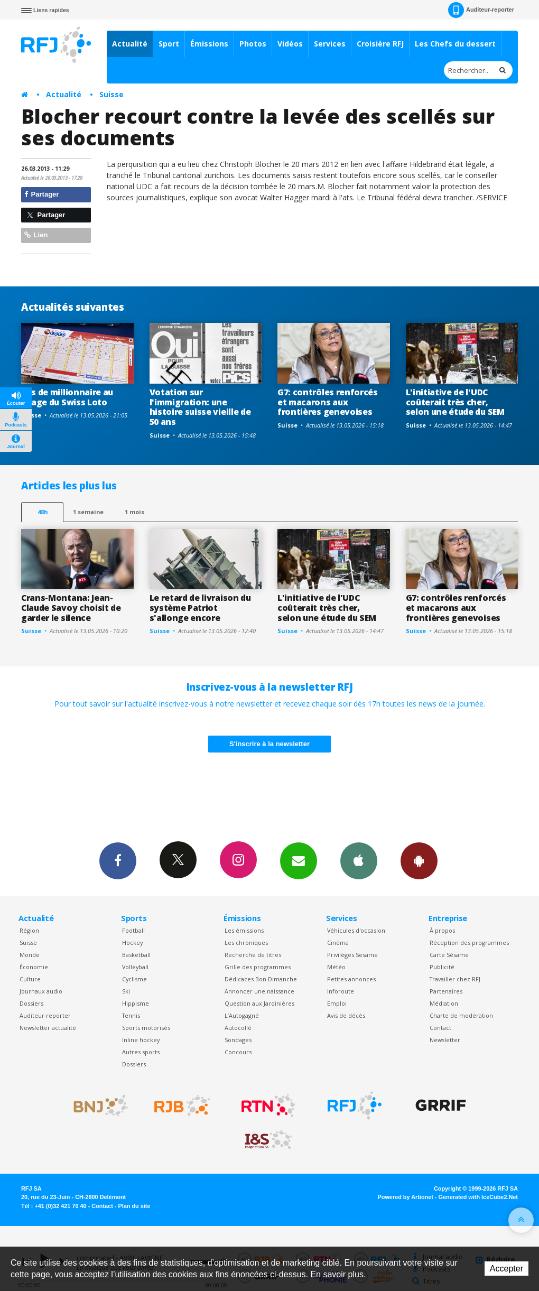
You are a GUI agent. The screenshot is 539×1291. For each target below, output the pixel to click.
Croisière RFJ (380, 44)
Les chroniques (246, 942)
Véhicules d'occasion (356, 930)
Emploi (337, 1003)
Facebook (117, 860)
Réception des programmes (469, 942)
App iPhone (358, 860)
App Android (419, 860)
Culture (30, 979)
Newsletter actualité (48, 1027)
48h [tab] (43, 512)
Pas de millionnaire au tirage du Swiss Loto (67, 397)
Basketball (136, 954)
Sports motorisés (146, 1027)
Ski (126, 991)
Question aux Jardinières (259, 1003)
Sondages (238, 1039)
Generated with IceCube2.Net (478, 1197)
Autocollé (238, 1027)
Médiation (444, 1003)
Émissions (209, 44)
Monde (30, 954)
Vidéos (290, 44)
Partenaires (446, 991)
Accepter (506, 1268)
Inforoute (340, 991)
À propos (442, 930)
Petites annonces (351, 979)
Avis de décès (346, 1015)
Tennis (131, 1015)
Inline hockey (141, 1039)
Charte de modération (461, 1015)
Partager (41, 194)
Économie (34, 966)
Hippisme (135, 1003)
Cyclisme (134, 979)
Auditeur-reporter (481, 10)
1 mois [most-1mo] (134, 512)
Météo (336, 966)
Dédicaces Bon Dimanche (261, 979)
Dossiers (31, 1003)
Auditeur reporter (45, 1015)
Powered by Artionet (405, 1197)
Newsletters (298, 860)
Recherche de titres (253, 954)
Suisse (111, 94)
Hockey (132, 942)
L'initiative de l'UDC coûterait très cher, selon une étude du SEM (455, 402)
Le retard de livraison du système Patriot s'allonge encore (200, 608)
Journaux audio (41, 991)
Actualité (129, 44)
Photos (252, 44)
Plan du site (134, 1206)
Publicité (442, 966)
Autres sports (141, 1051)
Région (29, 930)
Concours (238, 1051)
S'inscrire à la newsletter (269, 744)
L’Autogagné (242, 1015)
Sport (169, 44)
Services (330, 44)
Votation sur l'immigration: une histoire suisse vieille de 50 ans (200, 407)
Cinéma (338, 942)
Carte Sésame (449, 954)
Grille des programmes (258, 966)
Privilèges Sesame (352, 954)
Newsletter (445, 1039)
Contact (440, 1027)
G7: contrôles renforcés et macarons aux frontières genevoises (327, 402)
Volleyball (135, 966)
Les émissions (244, 930)
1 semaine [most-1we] (88, 512)
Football (133, 930)
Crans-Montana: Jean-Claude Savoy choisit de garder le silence (71, 608)
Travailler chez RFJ (455, 979)
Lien (36, 235)
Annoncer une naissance (259, 991)
